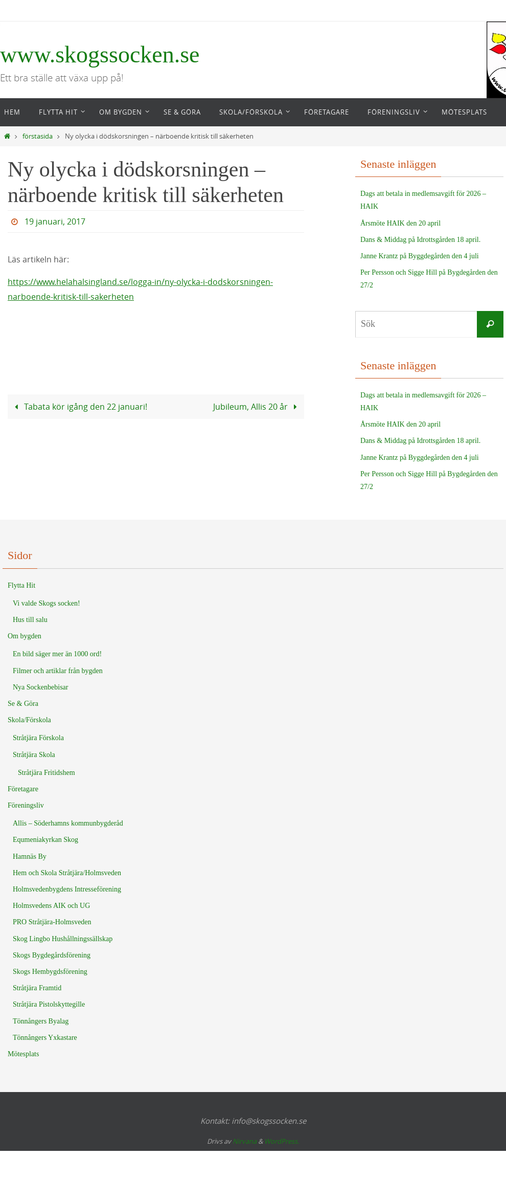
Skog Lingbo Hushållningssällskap (62, 939)
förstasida (37, 136)
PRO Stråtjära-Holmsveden (52, 922)
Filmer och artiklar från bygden (58, 671)
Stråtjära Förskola (38, 738)
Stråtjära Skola (34, 755)
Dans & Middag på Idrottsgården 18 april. (420, 239)
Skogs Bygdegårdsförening (51, 955)
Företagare (23, 789)
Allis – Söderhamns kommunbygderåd (68, 823)
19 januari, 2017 (55, 221)
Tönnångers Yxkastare (45, 1037)
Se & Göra (23, 703)
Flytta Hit (21, 585)
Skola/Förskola (29, 720)
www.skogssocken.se (100, 54)
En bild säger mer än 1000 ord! (57, 654)
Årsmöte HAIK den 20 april (400, 223)
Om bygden (24, 636)
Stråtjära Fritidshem (46, 772)
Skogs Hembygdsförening (50, 971)
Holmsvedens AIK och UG (51, 905)
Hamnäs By (30, 856)
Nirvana (245, 1141)
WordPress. (281, 1141)
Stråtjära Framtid (37, 988)
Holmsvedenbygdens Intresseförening (67, 889)
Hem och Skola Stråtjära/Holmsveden (67, 873)
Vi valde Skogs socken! (46, 603)
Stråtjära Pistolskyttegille (49, 1004)
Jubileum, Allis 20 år (257, 406)
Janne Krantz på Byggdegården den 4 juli (419, 256)
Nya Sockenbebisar (40, 687)
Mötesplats (23, 1054)
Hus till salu (30, 620)
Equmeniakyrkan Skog (45, 839)
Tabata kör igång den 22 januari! (79, 406)
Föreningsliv (26, 805)
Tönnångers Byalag (40, 1021)
